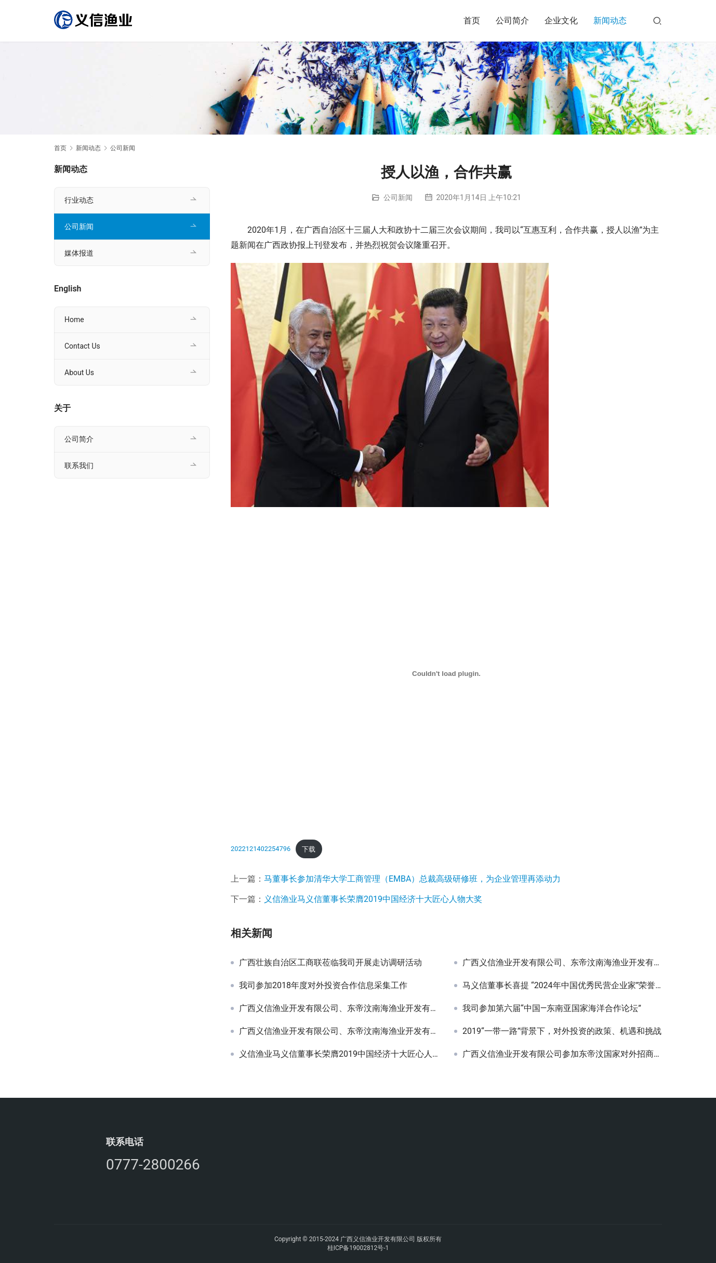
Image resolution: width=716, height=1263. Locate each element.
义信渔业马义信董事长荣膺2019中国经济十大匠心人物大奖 (373, 899)
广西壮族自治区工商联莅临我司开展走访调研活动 (330, 962)
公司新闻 (398, 197)
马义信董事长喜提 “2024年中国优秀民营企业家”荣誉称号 (562, 985)
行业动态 (79, 200)
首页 (471, 20)
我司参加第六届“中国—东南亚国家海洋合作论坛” (551, 1008)
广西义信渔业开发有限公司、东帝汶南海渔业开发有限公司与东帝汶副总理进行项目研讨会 (562, 962)
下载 (308, 849)
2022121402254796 (260, 849)
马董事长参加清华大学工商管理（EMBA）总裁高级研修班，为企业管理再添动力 (412, 879)
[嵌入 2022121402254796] (446, 673)
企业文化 (561, 20)
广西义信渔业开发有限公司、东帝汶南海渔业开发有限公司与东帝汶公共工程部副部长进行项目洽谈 (339, 1008)
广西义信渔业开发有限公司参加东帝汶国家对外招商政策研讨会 (562, 1054)
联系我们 (79, 465)
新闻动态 (610, 20)
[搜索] (657, 20)
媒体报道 (79, 253)
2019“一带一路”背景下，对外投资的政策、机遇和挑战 (561, 1031)
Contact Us (82, 346)
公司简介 (512, 20)
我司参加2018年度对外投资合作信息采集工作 (323, 985)
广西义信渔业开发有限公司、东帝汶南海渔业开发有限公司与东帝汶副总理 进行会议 (339, 1031)
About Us (79, 372)
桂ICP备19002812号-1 (358, 1248)
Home (74, 319)
